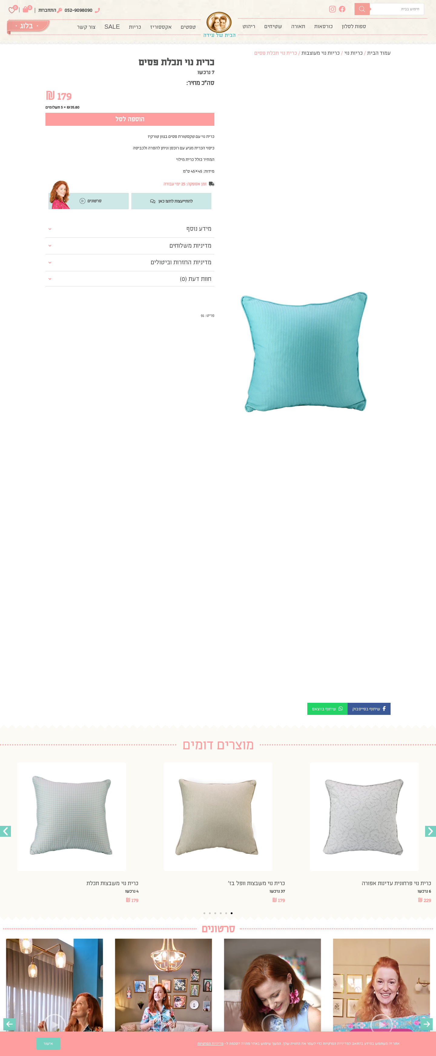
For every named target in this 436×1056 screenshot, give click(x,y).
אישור (48, 1043)
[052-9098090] (97, 10)
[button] (369, 709)
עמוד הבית (379, 53)
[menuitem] (354, 26)
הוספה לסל (129, 119)
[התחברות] (59, 10)
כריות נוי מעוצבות (321, 53)
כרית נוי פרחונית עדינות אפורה (396, 883)
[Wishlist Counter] (12, 10)
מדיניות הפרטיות (210, 1043)
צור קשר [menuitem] (86, 27)
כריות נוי (353, 53)
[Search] (362, 9)
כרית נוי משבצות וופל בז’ (256, 883)
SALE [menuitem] (112, 27)
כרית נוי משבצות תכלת (112, 883)
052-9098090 (78, 10)
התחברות (47, 10)
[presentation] (9, 1024)
